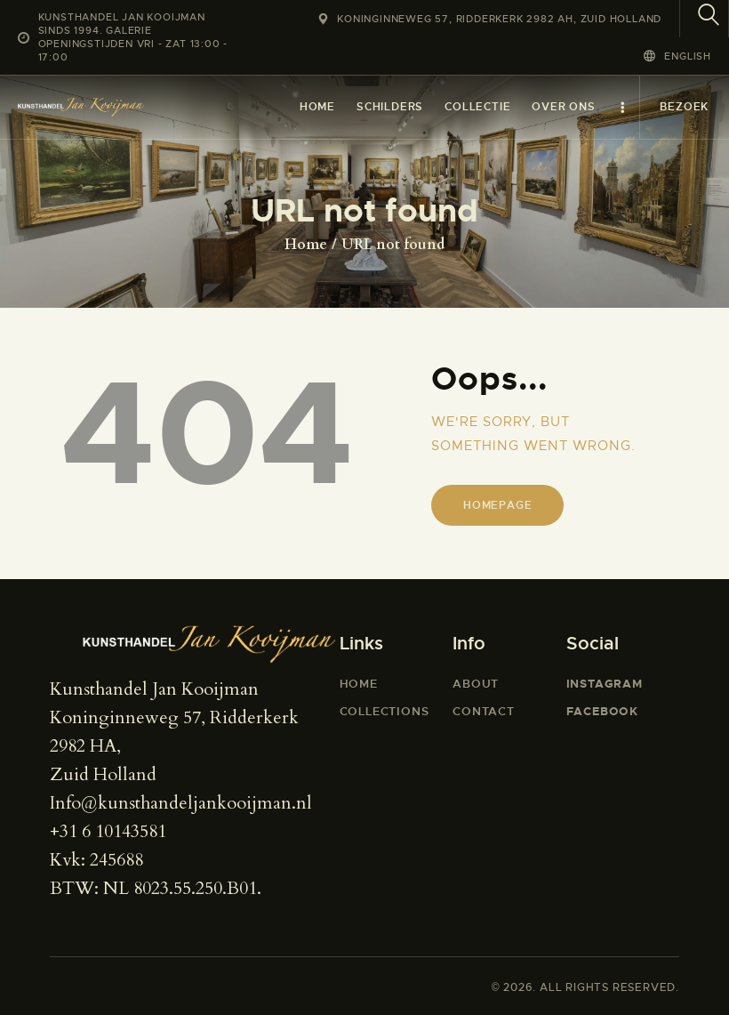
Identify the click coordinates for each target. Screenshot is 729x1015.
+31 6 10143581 (108, 831)
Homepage (497, 505)
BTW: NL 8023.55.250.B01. (155, 888)
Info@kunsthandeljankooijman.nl (181, 803)
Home (305, 244)
